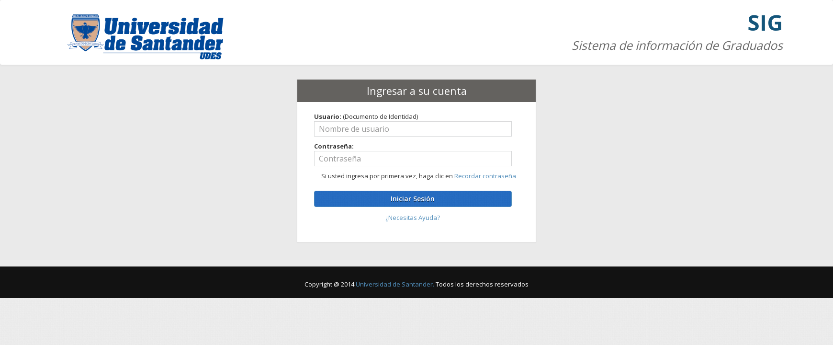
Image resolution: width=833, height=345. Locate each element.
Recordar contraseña (485, 176)
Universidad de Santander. (395, 284)
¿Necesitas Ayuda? (412, 217)
